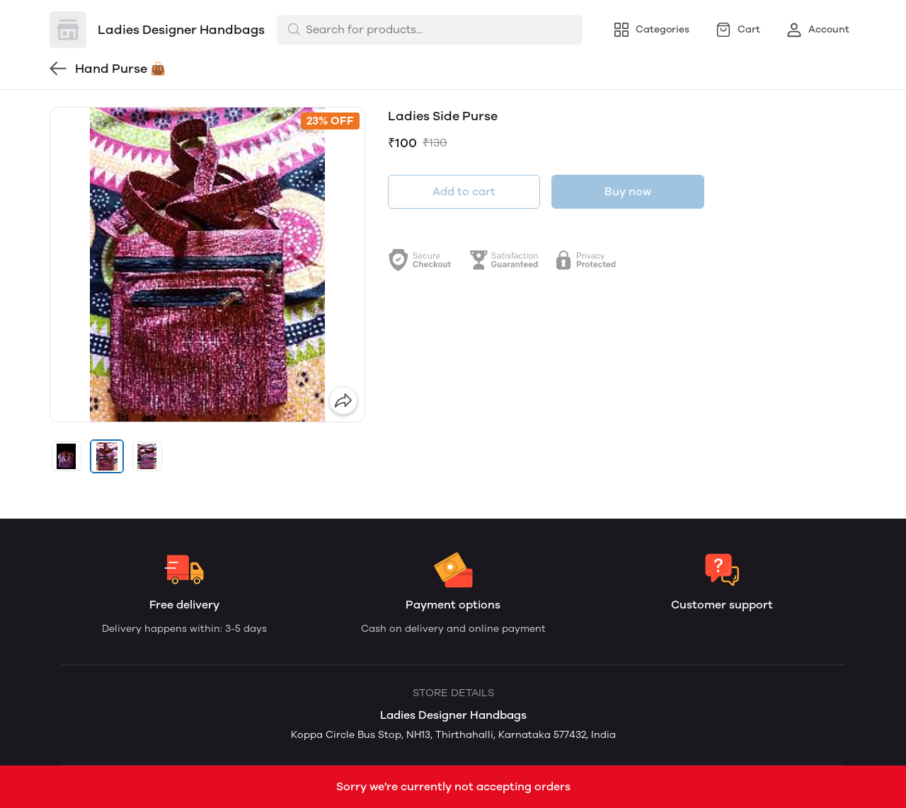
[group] (207, 265)
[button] (67, 456)
